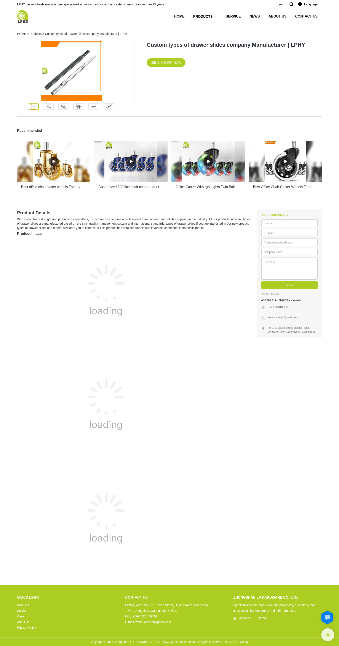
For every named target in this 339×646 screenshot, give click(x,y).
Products (36, 33)
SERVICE (233, 16)
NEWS (254, 16)
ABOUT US (278, 16)
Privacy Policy (26, 627)
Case (20, 615)
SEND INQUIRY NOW (166, 62)
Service (22, 610)
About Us (23, 621)
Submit (289, 284)
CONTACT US (306, 16)
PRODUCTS (203, 16)
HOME (179, 16)
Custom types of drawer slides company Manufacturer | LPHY (86, 33)
